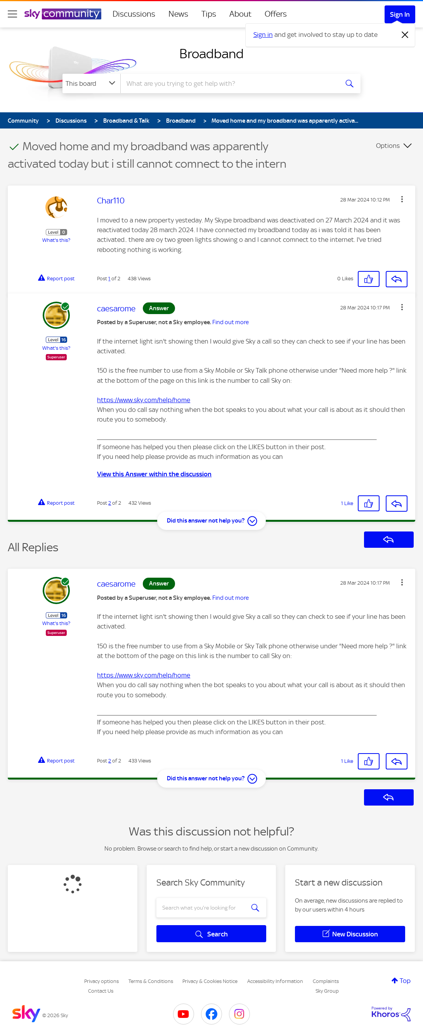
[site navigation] (12, 14)
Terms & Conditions (150, 981)
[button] (402, 199)
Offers (276, 14)
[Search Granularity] (91, 83)
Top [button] (405, 981)
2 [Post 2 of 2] (109, 503)
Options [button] (388, 145)
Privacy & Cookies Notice (210, 981)
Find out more (230, 322)
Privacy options (101, 981)
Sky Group (327, 991)
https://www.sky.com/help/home (143, 400)
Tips (208, 14)
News (178, 14)
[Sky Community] (62, 14)
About (240, 14)
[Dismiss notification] (405, 35)
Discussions (134, 14)
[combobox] (228, 83)
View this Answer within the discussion (154, 474)
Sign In (400, 14)
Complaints (326, 981)
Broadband (211, 53)
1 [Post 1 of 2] (109, 278)
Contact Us (100, 991)
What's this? (56, 240)
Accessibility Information (275, 981)
